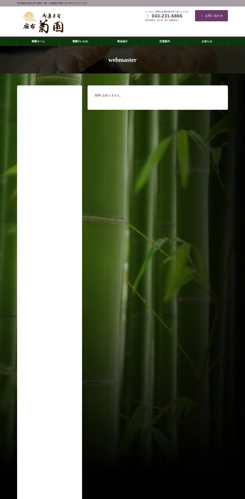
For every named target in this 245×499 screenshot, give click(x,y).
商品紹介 (168, 403)
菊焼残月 (170, 409)
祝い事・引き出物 (175, 456)
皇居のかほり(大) (174, 423)
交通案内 (168, 462)
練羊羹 (169, 436)
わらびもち (171, 449)
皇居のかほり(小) (174, 429)
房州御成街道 (173, 443)
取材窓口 (168, 476)
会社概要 (168, 469)
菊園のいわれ (170, 396)
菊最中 (169, 416)
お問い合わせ (211, 15)
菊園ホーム (169, 390)
